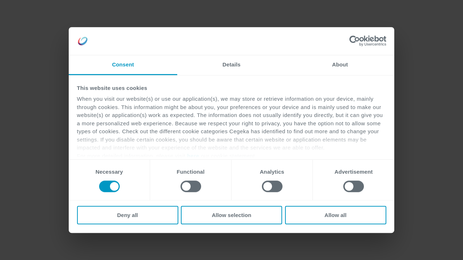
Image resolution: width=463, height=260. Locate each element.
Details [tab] (231, 64)
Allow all (335, 215)
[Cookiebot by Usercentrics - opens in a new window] (354, 41)
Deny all (127, 215)
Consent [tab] (123, 64)
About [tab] (340, 64)
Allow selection (231, 215)
